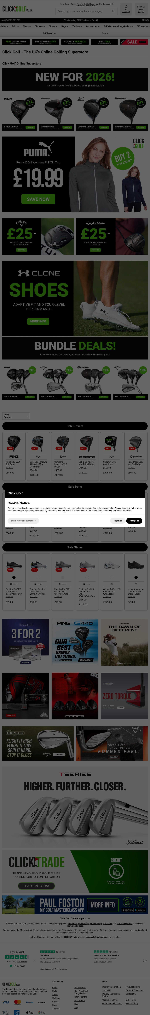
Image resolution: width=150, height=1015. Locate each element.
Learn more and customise (23, 521)
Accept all (134, 521)
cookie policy (108, 508)
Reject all (118, 521)
